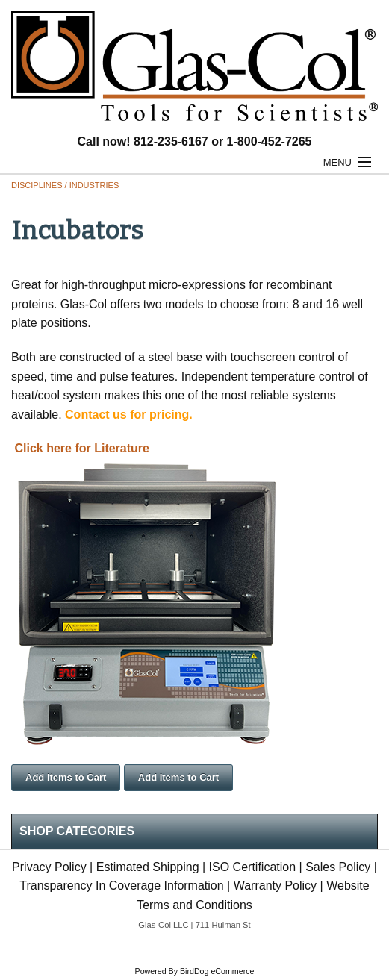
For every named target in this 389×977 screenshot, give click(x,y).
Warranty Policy (275, 885)
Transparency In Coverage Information (121, 885)
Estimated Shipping (147, 867)
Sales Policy (337, 867)
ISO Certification (252, 867)
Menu (337, 162)
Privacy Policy (49, 867)
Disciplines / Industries (65, 185)
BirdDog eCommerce (217, 971)
